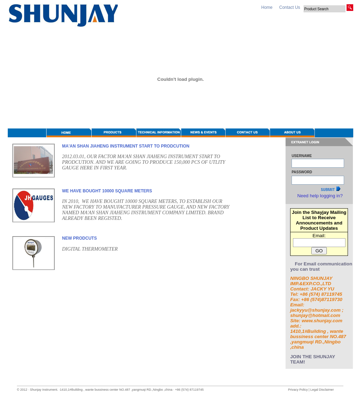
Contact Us (289, 7)
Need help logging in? (320, 195)
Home (267, 7)
